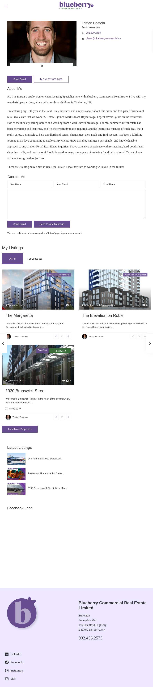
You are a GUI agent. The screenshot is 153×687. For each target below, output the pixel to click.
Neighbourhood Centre (95, 305)
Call (51, 79)
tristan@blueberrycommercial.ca (103, 38)
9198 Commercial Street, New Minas (47, 488)
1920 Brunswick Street (25, 391)
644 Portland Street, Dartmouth (44, 458)
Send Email (19, 79)
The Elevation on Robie (103, 315)
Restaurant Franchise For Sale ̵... (45, 473)
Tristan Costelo (93, 23)
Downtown (13, 305)
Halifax (23, 305)
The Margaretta (19, 315)
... (43, 327)
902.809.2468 (93, 32)
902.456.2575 (91, 638)
